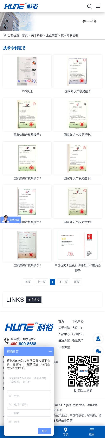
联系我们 (78, 340)
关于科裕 (37, 35)
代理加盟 (64, 347)
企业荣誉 (52, 35)
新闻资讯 (78, 334)
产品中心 (64, 334)
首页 (25, 35)
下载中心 (78, 321)
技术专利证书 (69, 35)
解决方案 (64, 340)
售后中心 (78, 327)
